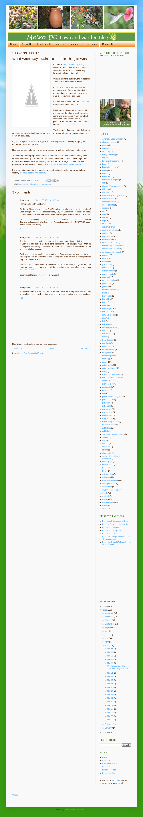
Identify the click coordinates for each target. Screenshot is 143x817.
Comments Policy (109, 763)
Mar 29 (110, 652)
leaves (105, 337)
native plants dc (108, 368)
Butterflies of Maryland (111, 530)
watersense (107, 487)
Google (15, 795)
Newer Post (18, 349)
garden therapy (108, 271)
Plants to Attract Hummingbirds (115, 524)
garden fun (106, 268)
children (105, 189)
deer (104, 214)
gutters (105, 286)
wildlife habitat (108, 502)
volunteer (106, 477)
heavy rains (107, 296)
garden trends (108, 274)
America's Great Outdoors (112, 139)
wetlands (105, 496)
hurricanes (106, 312)
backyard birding (109, 155)
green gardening (109, 280)
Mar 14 (110, 691)
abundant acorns (109, 142)
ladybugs (106, 324)
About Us (27, 44)
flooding (105, 261)
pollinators (106, 406)
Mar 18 (110, 676)
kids (103, 321)
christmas (106, 192)
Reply (22, 229)
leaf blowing (107, 334)
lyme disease (107, 340)
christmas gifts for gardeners (113, 195)
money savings (108, 349)
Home (13, 44)
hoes (104, 302)
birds (104, 173)
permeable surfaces (110, 384)
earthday (105, 233)
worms (105, 505)
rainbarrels (32, 184)
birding (105, 170)
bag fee (105, 158)
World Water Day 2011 (73, 64)
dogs (104, 221)
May (107, 638)
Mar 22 (110, 663)
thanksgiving (107, 461)
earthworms (107, 236)
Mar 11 (110, 698)
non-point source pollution (112, 378)
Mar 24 (110, 659)
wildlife (105, 499)
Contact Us (108, 44)
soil (103, 440)
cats (104, 183)
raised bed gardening (111, 422)
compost (105, 208)
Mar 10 (110, 702)
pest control (107, 387)
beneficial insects (109, 167)
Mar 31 (110, 649)
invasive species (109, 315)
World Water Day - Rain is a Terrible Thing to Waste (118, 667)
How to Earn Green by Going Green (64, 164)
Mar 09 (110, 705)
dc (103, 211)
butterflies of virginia (110, 180)
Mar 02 (110, 720)
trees (104, 468)
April (107, 642)
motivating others (109, 356)
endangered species (110, 249)
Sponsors (74, 44)
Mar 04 (110, 712)
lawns (104, 331)
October (108, 620)
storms (105, 450)
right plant (106, 431)
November (109, 617)
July (107, 631)
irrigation (105, 318)
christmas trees (108, 199)
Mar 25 (110, 656)
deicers (105, 217)
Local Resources (109, 770)
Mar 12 (110, 694)
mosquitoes (107, 352)
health (104, 293)
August (108, 627)
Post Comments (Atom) (33, 353)
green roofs (107, 283)
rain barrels (23, 184)
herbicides (106, 299)
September (110, 624)
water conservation (44, 184)
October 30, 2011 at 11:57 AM (47, 200)
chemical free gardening (112, 186)
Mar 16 (110, 684)
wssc (104, 509)
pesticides (106, 390)
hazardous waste (109, 290)
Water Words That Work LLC (76, 810)
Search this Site (108, 773)
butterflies (106, 176)
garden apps (107, 264)
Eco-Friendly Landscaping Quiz (115, 521)
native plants (107, 365)
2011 (105, 610)
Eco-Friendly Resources (50, 44)
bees (104, 164)
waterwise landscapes (111, 490)
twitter (104, 471)
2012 (105, 606)
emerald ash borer (109, 243)
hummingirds (107, 309)
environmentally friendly (112, 252)
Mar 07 (110, 709)
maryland (106, 343)
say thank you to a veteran (113, 434)
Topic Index (90, 44)
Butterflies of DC (109, 534)
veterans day (107, 474)
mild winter (106, 346)
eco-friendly (107, 239)
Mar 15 (110, 687)
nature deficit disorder (111, 374)
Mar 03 (110, 716)
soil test (105, 444)
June (107, 635)
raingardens (107, 419)
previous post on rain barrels (32, 173)
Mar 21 (110, 673)
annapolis (106, 148)
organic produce (108, 381)
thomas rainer (107, 465)
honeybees (106, 305)
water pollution (108, 484)
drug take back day (110, 230)
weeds (105, 493)
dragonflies (106, 224)
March (108, 645)
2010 (105, 732)
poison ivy (106, 403)
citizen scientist (108, 205)
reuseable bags (108, 425)
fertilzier (105, 258)
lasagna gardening (109, 327)
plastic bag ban (108, 400)
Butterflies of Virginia (110, 527)
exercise (105, 255)
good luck (106, 277)
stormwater (106, 453)
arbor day (106, 151)
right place (106, 428)
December (109, 613)
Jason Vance (116, 780)
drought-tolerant (108, 227)
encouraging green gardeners (114, 246)
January (108, 728)
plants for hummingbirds (112, 396)
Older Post (85, 349)
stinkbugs (106, 447)
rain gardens (107, 412)
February (109, 724)
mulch (104, 362)
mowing (105, 359)
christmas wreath (109, 202)
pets (104, 393)
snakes (105, 437)
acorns (105, 145)
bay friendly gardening (111, 161)
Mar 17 (110, 680)
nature (104, 371)
